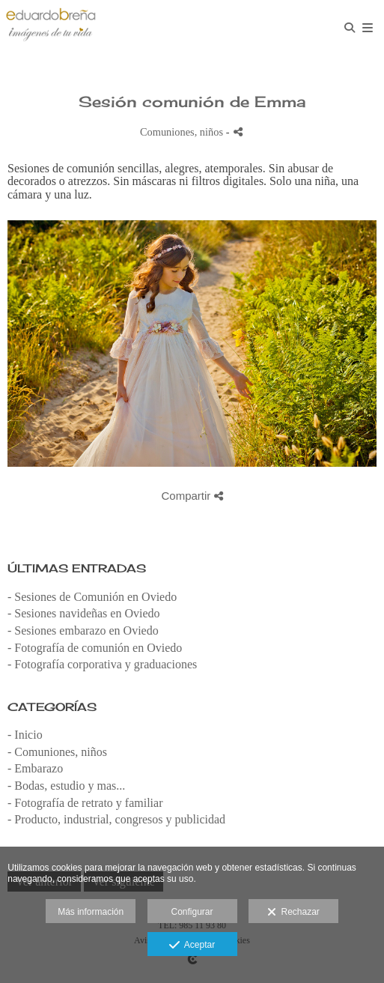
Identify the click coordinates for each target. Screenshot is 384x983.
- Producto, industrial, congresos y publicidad (116, 819)
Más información (91, 912)
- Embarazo (35, 768)
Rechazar (293, 913)
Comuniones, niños (181, 132)
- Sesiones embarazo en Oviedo (83, 630)
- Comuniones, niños (57, 751)
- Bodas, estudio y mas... (66, 785)
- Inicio (25, 734)
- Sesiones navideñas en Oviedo (83, 613)
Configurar (192, 912)
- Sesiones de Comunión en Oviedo (92, 596)
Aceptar (192, 946)
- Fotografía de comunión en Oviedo (94, 647)
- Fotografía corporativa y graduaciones (102, 664)
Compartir (191, 495)
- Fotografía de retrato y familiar (84, 802)
